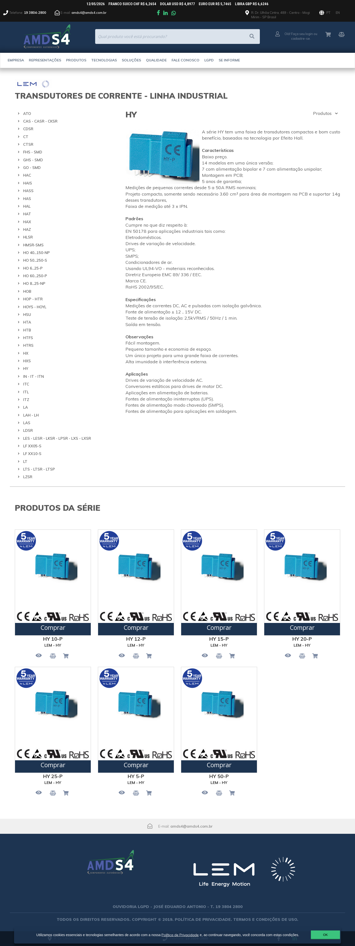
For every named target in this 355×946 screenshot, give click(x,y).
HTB (27, 330)
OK (313, 935)
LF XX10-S (32, 453)
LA (25, 407)
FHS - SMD (32, 152)
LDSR (28, 430)
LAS (26, 422)
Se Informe (229, 60)
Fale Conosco (185, 60)
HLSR (28, 237)
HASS (28, 190)
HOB (27, 291)
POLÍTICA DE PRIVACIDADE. (203, 919)
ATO (27, 113)
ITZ (26, 399)
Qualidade (156, 60)
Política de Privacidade (178, 933)
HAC (27, 175)
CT (25, 136)
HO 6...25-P (33, 268)
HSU (27, 314)
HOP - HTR (33, 299)
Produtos (76, 60)
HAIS (27, 183)
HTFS (28, 337)
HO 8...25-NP (34, 283)
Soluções (131, 60)
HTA (27, 322)
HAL (27, 206)
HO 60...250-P (35, 275)
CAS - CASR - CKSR (40, 121)
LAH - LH (31, 415)
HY (25, 368)
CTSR (28, 144)
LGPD (209, 60)
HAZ (27, 229)
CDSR (28, 129)
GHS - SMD (33, 160)
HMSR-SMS (33, 245)
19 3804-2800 (35, 13)
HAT (27, 214)
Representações (45, 60)
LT (25, 461)
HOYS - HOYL (34, 307)
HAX (27, 221)
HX (25, 353)
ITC (26, 384)
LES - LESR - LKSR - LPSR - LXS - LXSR (57, 438)
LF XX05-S (32, 446)
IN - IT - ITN (33, 376)
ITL (26, 392)
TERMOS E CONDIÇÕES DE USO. (265, 919)
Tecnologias (104, 60)
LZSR (27, 476)
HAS (27, 198)
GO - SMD (32, 167)
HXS (27, 361)
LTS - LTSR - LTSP (39, 469)
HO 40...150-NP (36, 252)
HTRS (28, 345)
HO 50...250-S (35, 260)
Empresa (16, 60)
